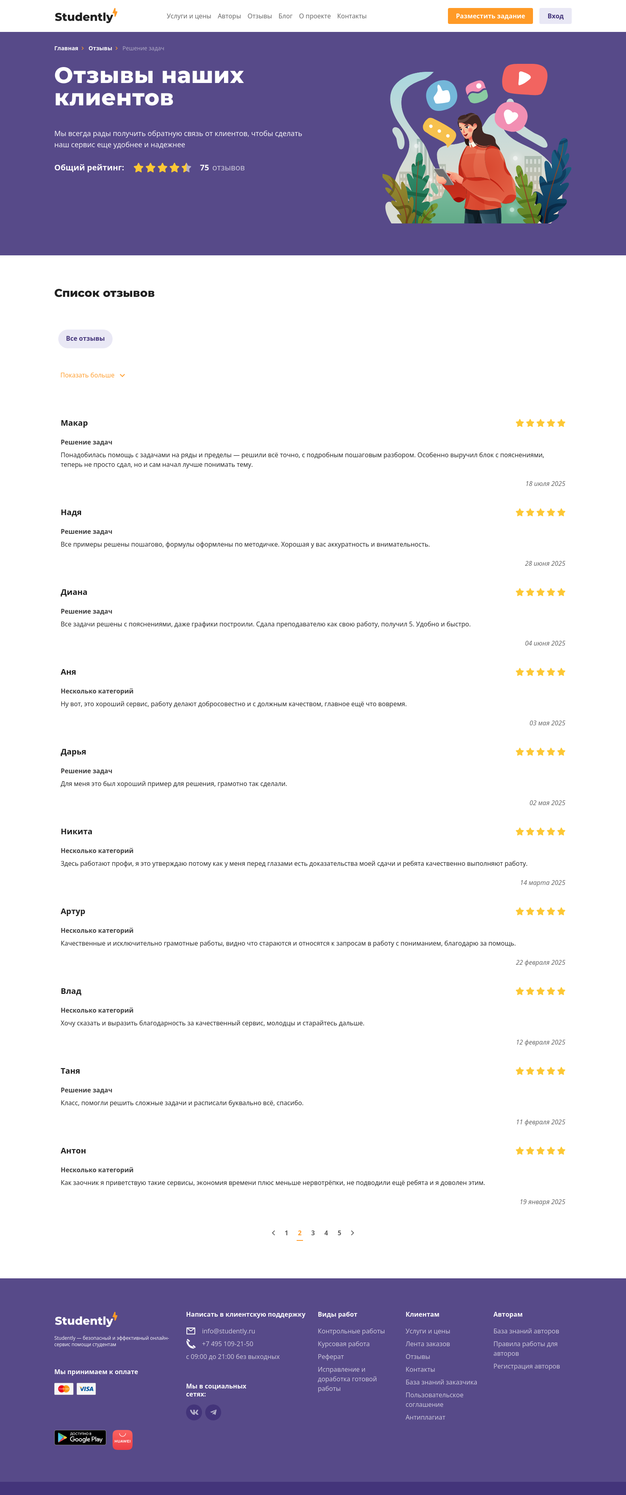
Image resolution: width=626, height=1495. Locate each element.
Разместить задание (490, 16)
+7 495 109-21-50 (227, 1344)
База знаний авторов (526, 1331)
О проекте (315, 16)
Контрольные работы (351, 1331)
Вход (555, 16)
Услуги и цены (189, 16)
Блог (285, 16)
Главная (66, 48)
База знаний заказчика (441, 1382)
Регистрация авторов (526, 1367)
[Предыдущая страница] (273, 1233)
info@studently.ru (228, 1331)
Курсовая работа (344, 1344)
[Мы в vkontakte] (194, 1413)
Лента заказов (428, 1344)
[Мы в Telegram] (213, 1413)
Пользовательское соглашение (435, 1400)
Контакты (352, 16)
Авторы (229, 16)
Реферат (331, 1357)
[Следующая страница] (352, 1233)
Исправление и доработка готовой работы (347, 1380)
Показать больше (88, 376)
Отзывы (260, 16)
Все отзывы (85, 339)
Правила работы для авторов (525, 1349)
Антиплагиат (425, 1418)
